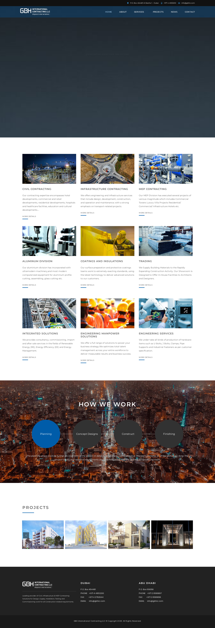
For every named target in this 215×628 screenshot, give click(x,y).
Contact (190, 12)
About (123, 12)
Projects (158, 12)
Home (108, 12)
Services (139, 11)
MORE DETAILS (25, 216)
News (174, 12)
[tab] (46, 437)
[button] (26, 535)
